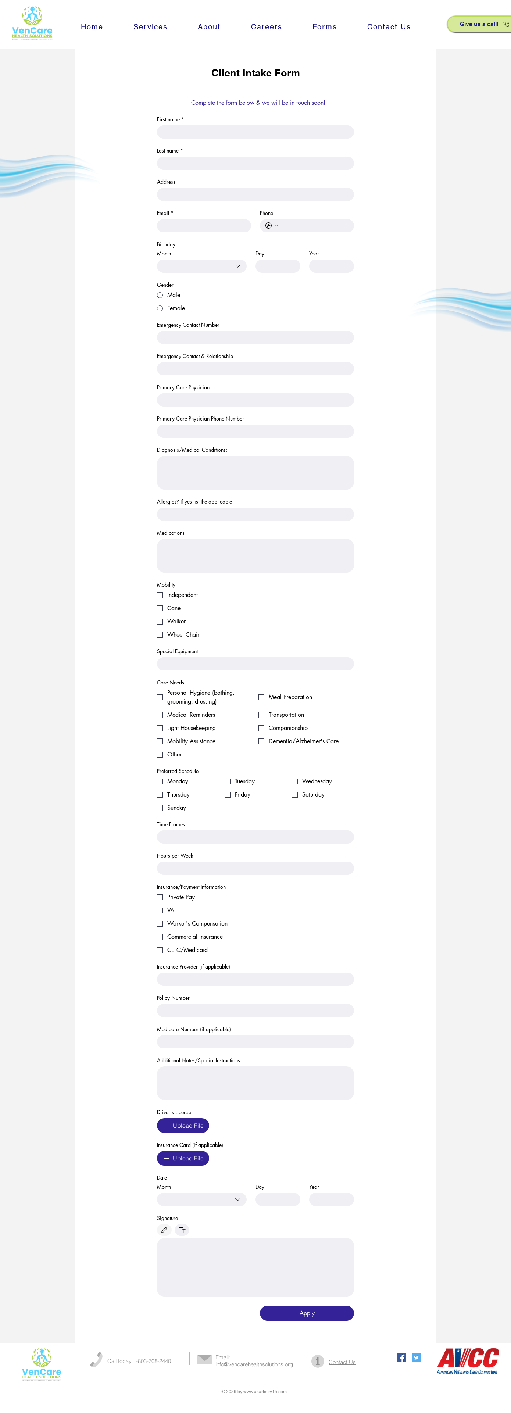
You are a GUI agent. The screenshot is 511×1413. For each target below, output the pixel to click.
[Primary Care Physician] (253, 400)
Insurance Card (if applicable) (190, 1145)
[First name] (253, 132)
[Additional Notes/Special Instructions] (255, 1083)
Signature (167, 1218)
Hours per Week (175, 855)
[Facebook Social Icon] (401, 1357)
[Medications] (255, 556)
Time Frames (171, 824)
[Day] (276, 266)
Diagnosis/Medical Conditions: (192, 450)
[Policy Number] (253, 1010)
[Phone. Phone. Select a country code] (271, 225)
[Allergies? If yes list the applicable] (253, 514)
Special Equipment (177, 651)
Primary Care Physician (183, 387)
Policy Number (173, 998)
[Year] (329, 1199)
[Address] (253, 194)
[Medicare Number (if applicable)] (253, 1041)
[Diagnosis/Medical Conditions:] (255, 473)
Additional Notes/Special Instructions (198, 1060)
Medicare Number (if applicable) (194, 1029)
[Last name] (253, 163)
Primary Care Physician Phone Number (200, 418)
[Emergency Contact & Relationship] (253, 368)
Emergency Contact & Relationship (195, 356)
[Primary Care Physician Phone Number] (253, 431)
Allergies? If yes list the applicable (194, 501)
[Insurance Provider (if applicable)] (253, 979)
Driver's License (174, 1112)
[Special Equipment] (253, 663)
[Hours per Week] (253, 868)
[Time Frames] (253, 837)
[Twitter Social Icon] (416, 1357)
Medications (171, 533)
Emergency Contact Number (188, 325)
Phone (266, 213)
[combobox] (202, 266)
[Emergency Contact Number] (253, 337)
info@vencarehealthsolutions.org (254, 1364)
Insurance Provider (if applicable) (193, 966)
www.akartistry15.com (265, 1391)
